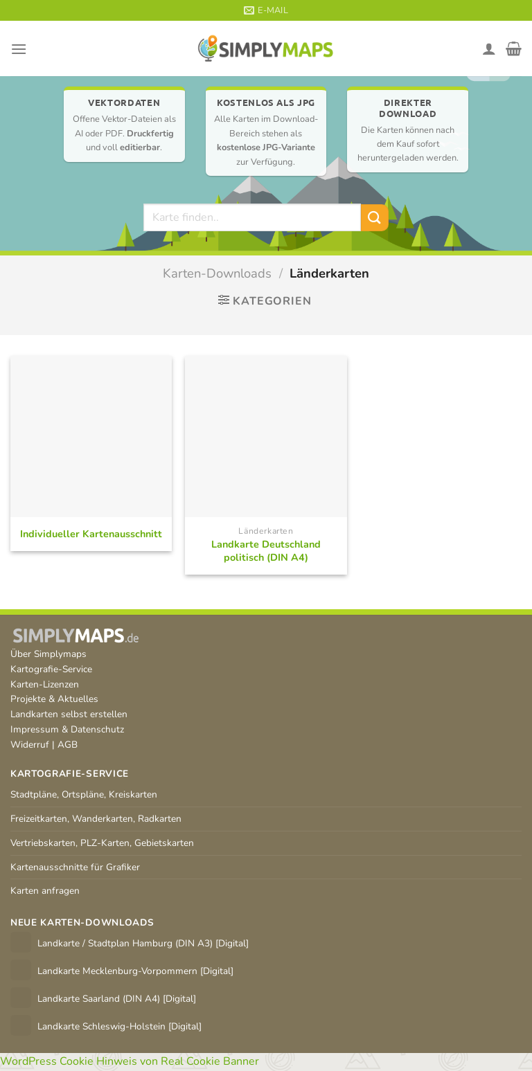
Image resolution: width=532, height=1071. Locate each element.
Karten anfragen (45, 890)
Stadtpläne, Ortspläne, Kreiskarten (83, 794)
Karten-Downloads (217, 273)
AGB (67, 744)
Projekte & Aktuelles (54, 698)
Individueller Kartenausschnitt (91, 534)
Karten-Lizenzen (44, 684)
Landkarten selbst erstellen (68, 714)
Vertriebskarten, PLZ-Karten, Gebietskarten (102, 842)
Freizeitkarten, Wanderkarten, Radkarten (95, 818)
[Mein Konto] (489, 48)
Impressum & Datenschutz (67, 729)
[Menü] (18, 49)
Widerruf (29, 744)
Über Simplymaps (48, 653)
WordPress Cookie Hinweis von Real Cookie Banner (129, 1061)
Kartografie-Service (51, 669)
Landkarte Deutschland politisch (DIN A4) (266, 551)
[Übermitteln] (375, 217)
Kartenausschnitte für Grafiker (75, 867)
